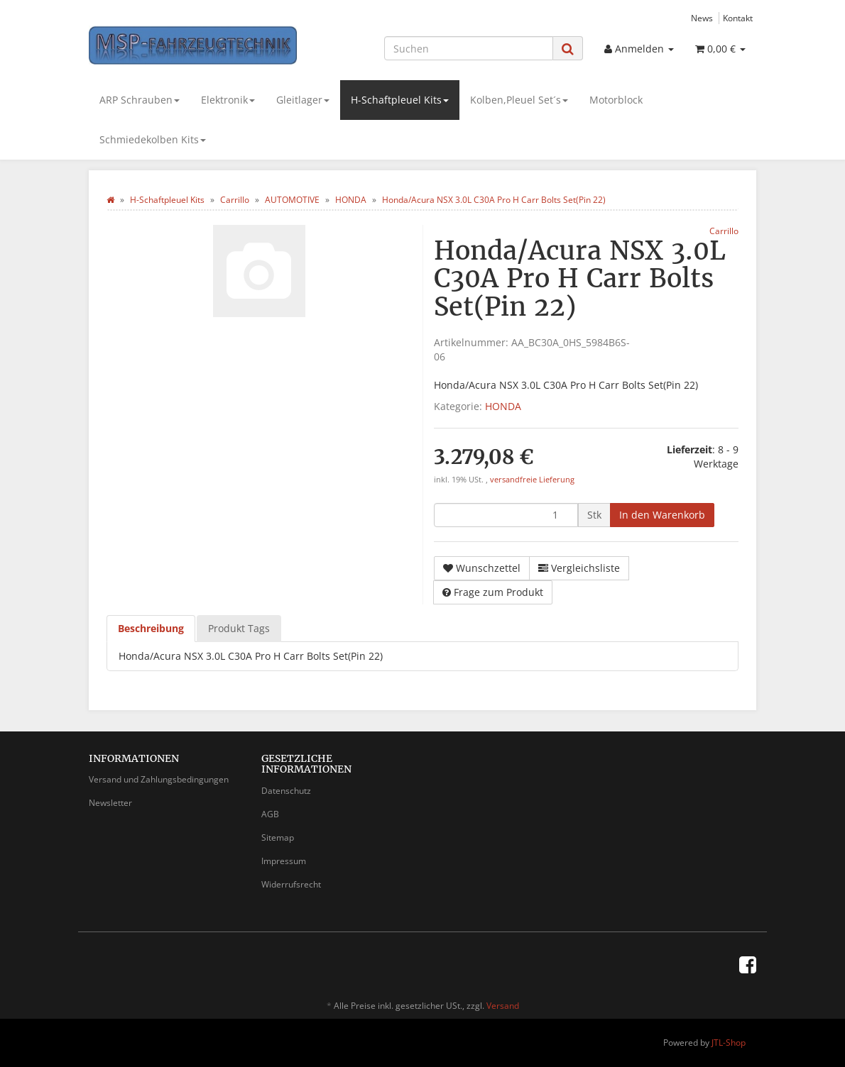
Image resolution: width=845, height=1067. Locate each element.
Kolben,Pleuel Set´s (519, 99)
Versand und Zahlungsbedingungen (159, 779)
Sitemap (277, 837)
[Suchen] (468, 48)
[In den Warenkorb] (662, 515)
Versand (502, 1006)
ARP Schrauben (139, 99)
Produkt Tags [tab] (239, 628)
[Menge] (506, 515)
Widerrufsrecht (291, 884)
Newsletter (110, 803)
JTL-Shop (729, 1042)
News (702, 17)
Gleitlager (302, 99)
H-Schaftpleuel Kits (400, 99)
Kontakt (738, 17)
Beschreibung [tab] (151, 628)
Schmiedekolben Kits (152, 139)
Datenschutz (286, 791)
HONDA (503, 406)
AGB (270, 814)
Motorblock (616, 99)
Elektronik (228, 99)
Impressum (283, 861)
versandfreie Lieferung (532, 480)
